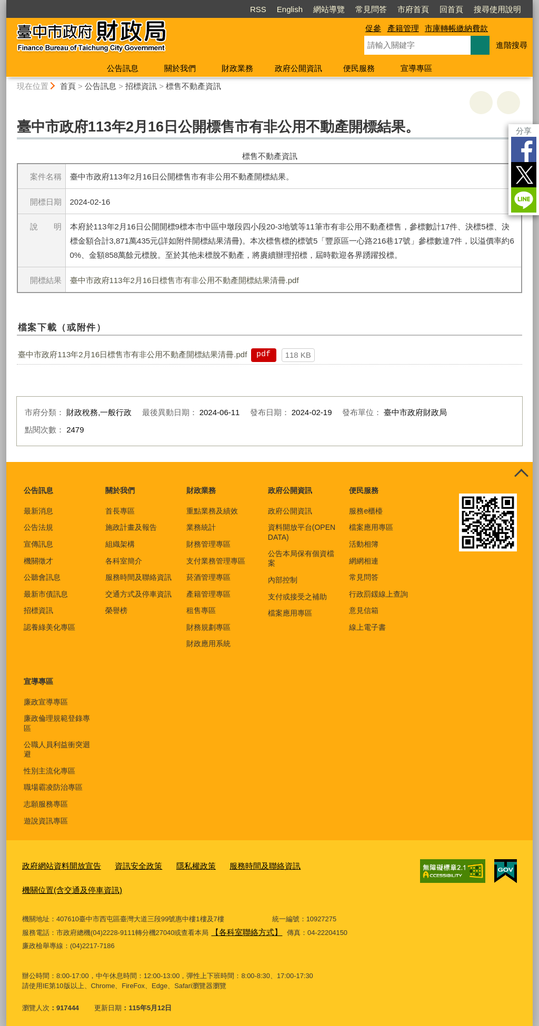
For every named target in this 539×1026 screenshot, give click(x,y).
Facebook (523, 149)
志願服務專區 (46, 804)
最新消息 (38, 511)
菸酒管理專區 (208, 577)
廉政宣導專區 (46, 702)
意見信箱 (363, 610)
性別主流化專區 (49, 771)
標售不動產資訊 (193, 86)
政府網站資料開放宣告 (56, 864)
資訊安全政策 (124, 864)
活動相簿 (363, 544)
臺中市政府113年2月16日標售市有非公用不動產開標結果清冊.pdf (184, 280)
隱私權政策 (176, 864)
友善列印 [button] (481, 102)
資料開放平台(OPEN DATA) (301, 532)
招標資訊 (141, 86)
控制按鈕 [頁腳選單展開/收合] (521, 473)
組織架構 (120, 544)
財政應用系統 (208, 643)
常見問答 (371, 9)
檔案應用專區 (290, 613)
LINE (523, 200)
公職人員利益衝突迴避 (57, 749)
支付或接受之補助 (297, 596)
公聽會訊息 (42, 577)
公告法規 (38, 527)
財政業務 (237, 68)
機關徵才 (38, 561)
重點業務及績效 (212, 511)
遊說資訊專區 (46, 821)
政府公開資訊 (298, 68)
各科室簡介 (123, 561)
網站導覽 (329, 9)
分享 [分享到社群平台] (524, 131)
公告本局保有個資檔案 (301, 558)
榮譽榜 (116, 610)
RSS (258, 9)
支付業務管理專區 (215, 561)
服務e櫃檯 (366, 511)
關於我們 (180, 68)
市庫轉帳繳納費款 (456, 28)
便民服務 (359, 68)
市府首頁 (413, 9)
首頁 (68, 86)
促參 (373, 28)
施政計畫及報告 (131, 527)
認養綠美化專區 (49, 627)
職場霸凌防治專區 (53, 787)
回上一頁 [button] (508, 102)
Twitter (523, 174)
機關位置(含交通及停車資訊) (65, 886)
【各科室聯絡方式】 (242, 926)
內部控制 (282, 580)
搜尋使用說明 (497, 9)
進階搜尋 (511, 45)
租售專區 (201, 610)
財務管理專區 (208, 544)
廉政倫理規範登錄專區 (57, 723)
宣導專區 (416, 68)
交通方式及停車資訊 (138, 594)
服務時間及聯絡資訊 (138, 577)
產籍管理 (403, 28)
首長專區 (120, 511)
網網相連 (363, 561)
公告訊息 (122, 68)
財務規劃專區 (208, 627)
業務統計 (201, 527)
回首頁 (451, 9)
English (290, 9)
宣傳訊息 (38, 544)
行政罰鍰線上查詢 (378, 594)
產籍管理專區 (208, 594)
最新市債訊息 (46, 594)
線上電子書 (367, 627)
